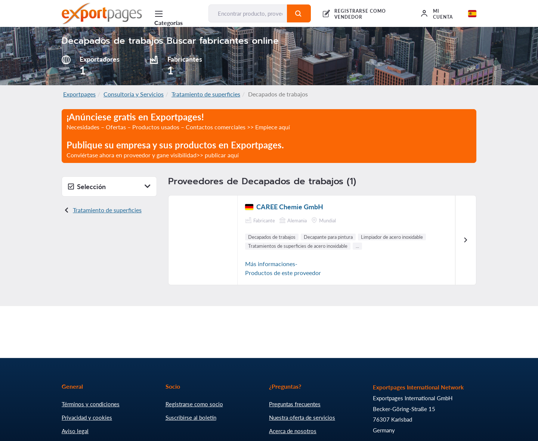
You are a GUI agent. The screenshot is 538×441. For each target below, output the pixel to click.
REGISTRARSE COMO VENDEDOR (360, 14)
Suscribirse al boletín (191, 417)
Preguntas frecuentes (295, 404)
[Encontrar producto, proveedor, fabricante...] (247, 13)
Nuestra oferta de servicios (302, 417)
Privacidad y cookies (87, 417)
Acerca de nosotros (292, 431)
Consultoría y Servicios (133, 94)
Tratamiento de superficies (205, 94)
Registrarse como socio (194, 404)
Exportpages (79, 94)
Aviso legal (75, 431)
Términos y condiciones (91, 404)
